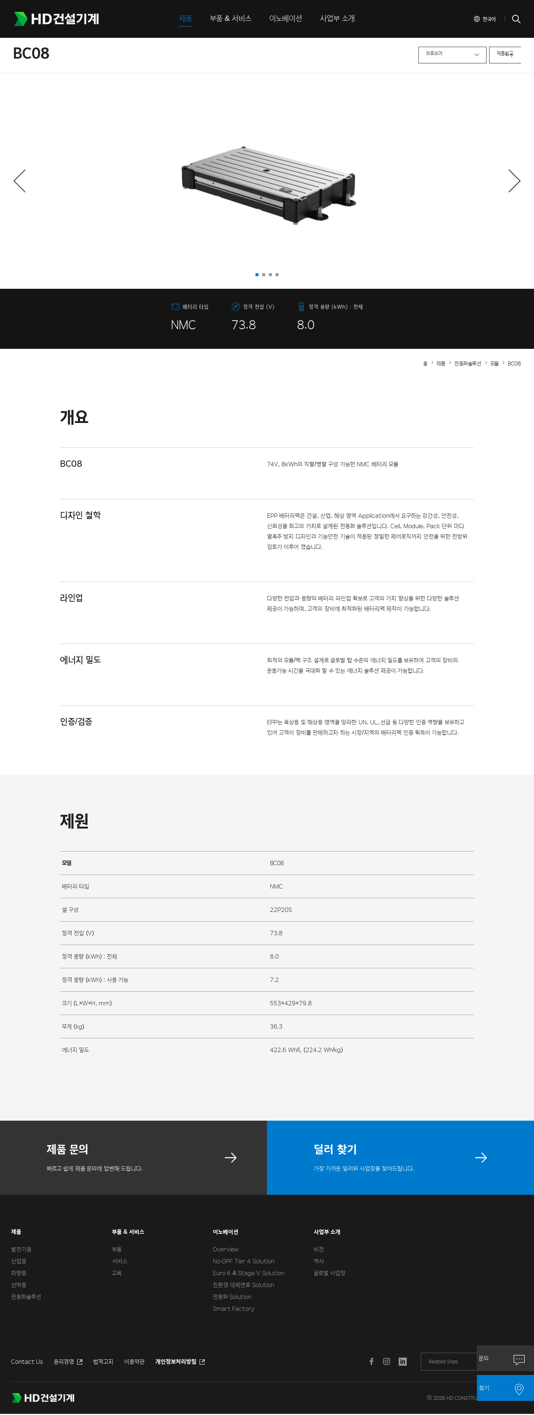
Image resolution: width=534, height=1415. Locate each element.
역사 (319, 1261)
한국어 (489, 19)
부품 (117, 1249)
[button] (19, 181)
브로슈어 (391, 56)
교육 (117, 1273)
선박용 (18, 1285)
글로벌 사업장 (330, 1273)
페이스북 (370, 1362)
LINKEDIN (399, 1362)
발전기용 (21, 1249)
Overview (225, 1249)
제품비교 (466, 56)
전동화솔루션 (26, 1296)
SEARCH (516, 19)
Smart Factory (233, 1308)
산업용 (18, 1261)
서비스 (119, 1261)
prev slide (136, 181)
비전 (319, 1249)
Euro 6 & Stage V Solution (248, 1273)
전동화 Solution (232, 1296)
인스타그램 (385, 1362)
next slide (397, 181)
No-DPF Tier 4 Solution (243, 1261)
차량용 (18, 1273)
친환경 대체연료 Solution (243, 1285)
